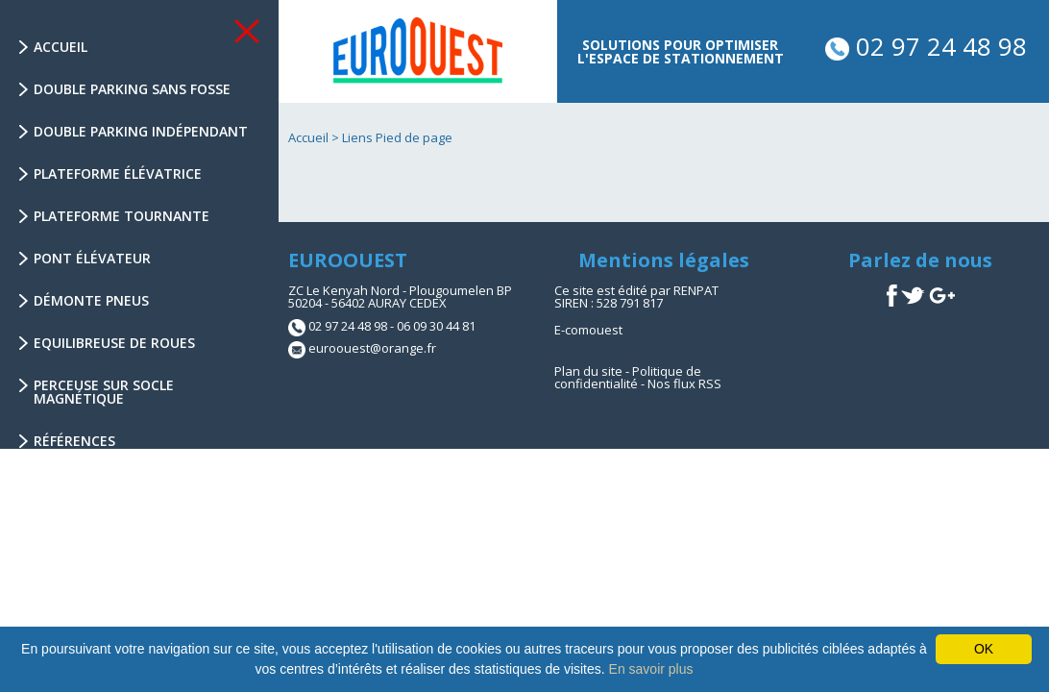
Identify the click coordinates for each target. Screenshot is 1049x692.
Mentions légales (663, 260)
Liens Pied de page (397, 137)
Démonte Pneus (91, 300)
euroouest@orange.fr (372, 348)
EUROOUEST (347, 260)
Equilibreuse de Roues (114, 343)
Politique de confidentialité (627, 377)
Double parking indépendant (141, 131)
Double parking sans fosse (132, 89)
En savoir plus (651, 669)
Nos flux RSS (684, 383)
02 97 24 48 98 (926, 46)
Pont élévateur (92, 258)
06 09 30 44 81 (436, 325)
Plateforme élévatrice (118, 173)
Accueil (60, 46)
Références (74, 441)
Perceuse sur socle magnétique (104, 392)
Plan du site (588, 371)
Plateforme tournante (121, 216)
